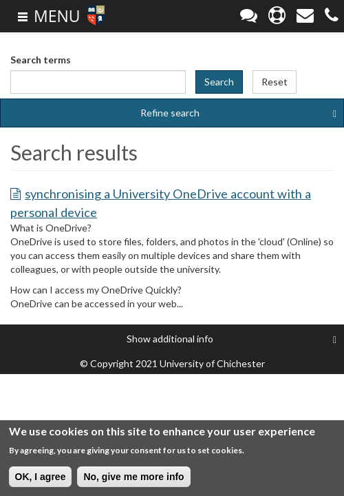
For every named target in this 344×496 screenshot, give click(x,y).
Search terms (40, 59)
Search (219, 81)
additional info (231, 339)
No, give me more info (133, 477)
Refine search (238, 113)
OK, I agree (40, 477)
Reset (274, 81)
